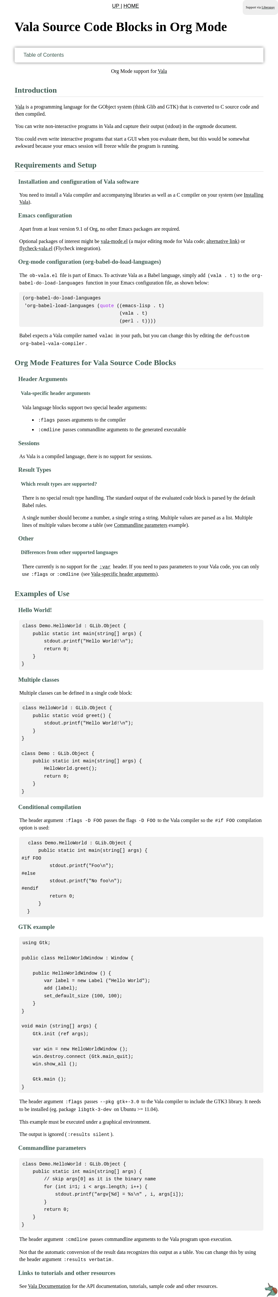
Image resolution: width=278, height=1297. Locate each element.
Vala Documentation (49, 1262)
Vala (162, 71)
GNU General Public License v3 (200, 1282)
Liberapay (268, 7)
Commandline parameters (141, 522)
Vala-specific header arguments (123, 570)
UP (116, 6)
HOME (131, 6)
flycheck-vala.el (35, 248)
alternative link (221, 241)
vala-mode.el (114, 241)
